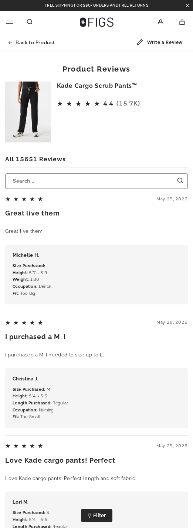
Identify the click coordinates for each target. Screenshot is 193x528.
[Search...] (96, 181)
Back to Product (31, 42)
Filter (97, 515)
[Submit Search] (180, 180)
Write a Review (159, 43)
